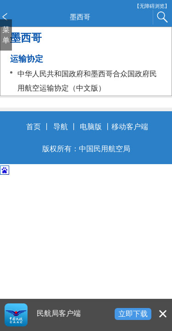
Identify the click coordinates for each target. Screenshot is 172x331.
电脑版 (91, 127)
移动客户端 (129, 127)
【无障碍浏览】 (152, 6)
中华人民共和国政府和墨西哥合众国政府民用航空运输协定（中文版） (87, 81)
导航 (60, 127)
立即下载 (133, 314)
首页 (33, 127)
